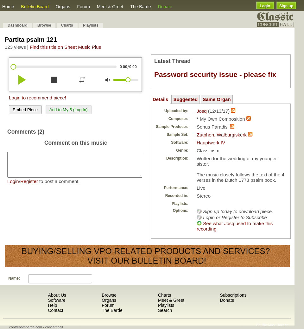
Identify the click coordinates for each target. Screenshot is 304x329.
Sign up (286, 6)
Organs (63, 6)
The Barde (140, 6)
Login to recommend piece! (37, 97)
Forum (83, 6)
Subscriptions (233, 295)
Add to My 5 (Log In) (68, 109)
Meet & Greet (110, 6)
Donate (165, 6)
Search (165, 310)
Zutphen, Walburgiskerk (222, 134)
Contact (55, 310)
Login (265, 6)
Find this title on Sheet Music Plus (65, 47)
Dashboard (18, 25)
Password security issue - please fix (215, 75)
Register (29, 186)
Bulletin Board (34, 6)
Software (56, 300)
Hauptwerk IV (211, 142)
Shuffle (261, 325)
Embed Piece (25, 109)
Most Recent (278, 325)
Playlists (90, 25)
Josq (202, 111)
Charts (67, 25)
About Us (57, 295)
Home (8, 6)
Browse (44, 25)
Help (52, 305)
